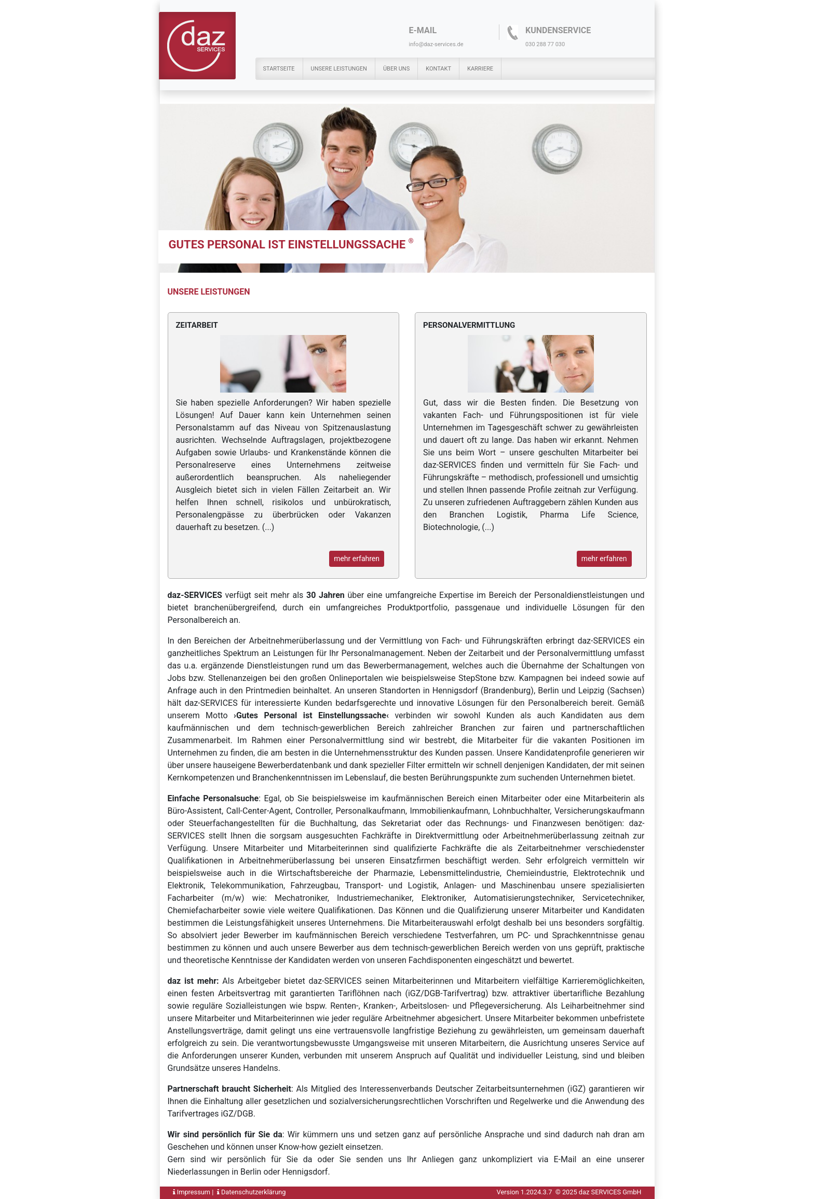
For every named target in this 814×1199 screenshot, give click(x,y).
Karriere (480, 68)
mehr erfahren (356, 558)
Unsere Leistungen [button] (339, 68)
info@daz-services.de (436, 44)
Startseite (279, 68)
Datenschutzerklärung (251, 1192)
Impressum (192, 1192)
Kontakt (438, 68)
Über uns (396, 68)
